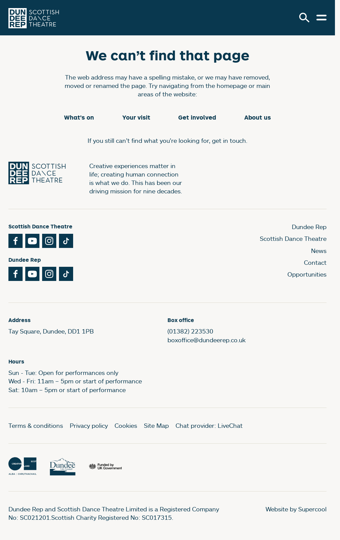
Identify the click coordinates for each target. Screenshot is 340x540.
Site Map (156, 425)
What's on (79, 117)
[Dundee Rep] (33, 17)
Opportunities (307, 274)
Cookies (126, 425)
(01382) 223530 (190, 331)
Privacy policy (89, 425)
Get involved (197, 117)
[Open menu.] (321, 17)
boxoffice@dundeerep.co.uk (206, 340)
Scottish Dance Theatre (293, 238)
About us (257, 117)
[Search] (304, 17)
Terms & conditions (35, 425)
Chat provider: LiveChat (209, 425)
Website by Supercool (296, 509)
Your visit (136, 117)
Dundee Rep (309, 226)
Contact (315, 262)
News (319, 250)
